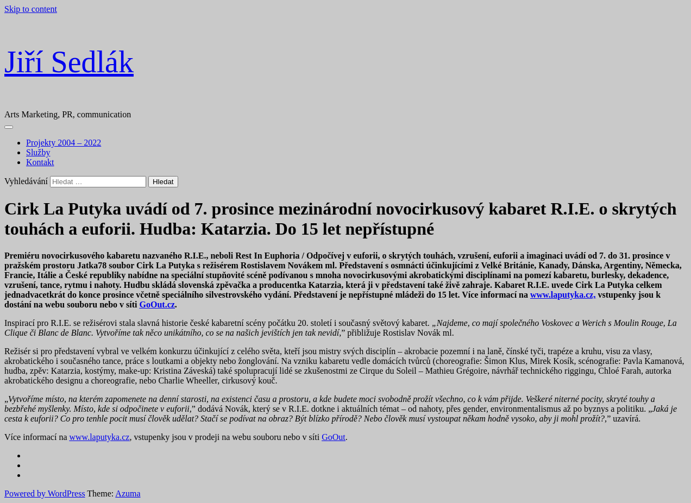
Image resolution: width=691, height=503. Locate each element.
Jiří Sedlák (69, 62)
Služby (38, 152)
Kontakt (40, 162)
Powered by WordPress (44, 493)
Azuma (127, 493)
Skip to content (30, 9)
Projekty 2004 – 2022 (63, 142)
